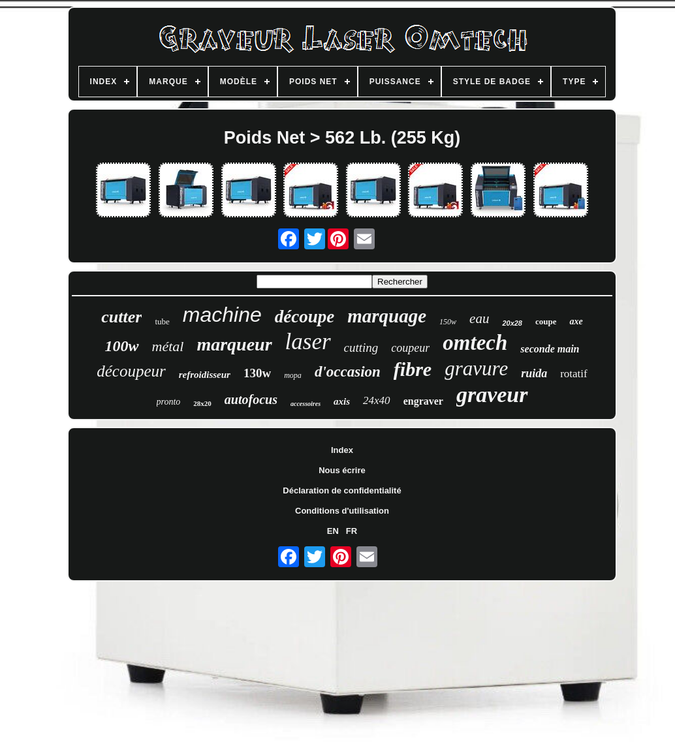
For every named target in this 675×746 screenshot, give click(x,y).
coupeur (410, 347)
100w (121, 345)
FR (351, 531)
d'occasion (348, 372)
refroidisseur (204, 374)
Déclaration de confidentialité (342, 490)
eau (479, 318)
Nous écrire (342, 470)
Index (342, 450)
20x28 (512, 323)
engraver (423, 401)
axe (575, 321)
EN (333, 531)
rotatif (574, 373)
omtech (475, 342)
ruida (534, 373)
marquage (386, 315)
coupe (546, 321)
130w (257, 373)
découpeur (131, 371)
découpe (304, 316)
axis (342, 401)
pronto (169, 402)
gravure (476, 368)
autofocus (251, 399)
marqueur (234, 344)
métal (168, 346)
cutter (121, 316)
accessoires (305, 403)
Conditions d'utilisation (342, 511)
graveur (492, 394)
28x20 (202, 403)
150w (447, 321)
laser (308, 341)
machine (222, 314)
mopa (293, 375)
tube (162, 321)
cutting (361, 347)
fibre (413, 369)
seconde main (549, 348)
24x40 (376, 400)
